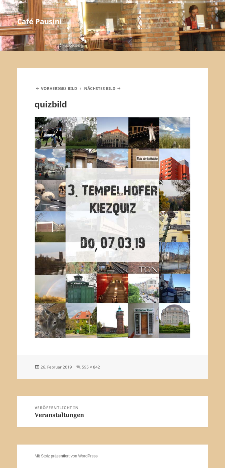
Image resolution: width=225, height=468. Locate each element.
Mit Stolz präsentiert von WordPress (66, 456)
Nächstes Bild (99, 88)
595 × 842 (91, 367)
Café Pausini (39, 21)
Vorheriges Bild (59, 88)
